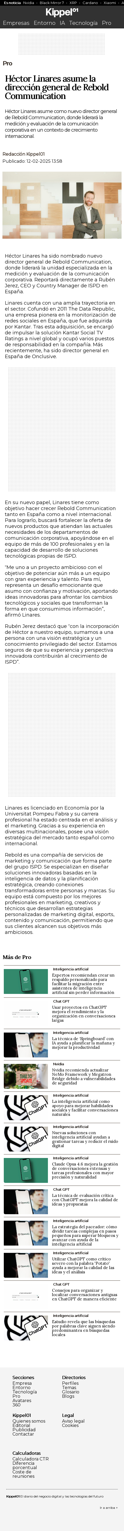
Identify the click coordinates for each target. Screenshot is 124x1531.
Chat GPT (61, 1001)
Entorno (45, 23)
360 (16, 1405)
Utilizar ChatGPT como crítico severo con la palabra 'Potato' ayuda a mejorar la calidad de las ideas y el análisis (83, 1265)
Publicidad (24, 1430)
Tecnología (83, 23)
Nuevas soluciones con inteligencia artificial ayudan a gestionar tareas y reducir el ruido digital (85, 1139)
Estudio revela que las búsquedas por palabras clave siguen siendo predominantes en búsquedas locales (83, 1328)
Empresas (16, 23)
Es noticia (12, 3)
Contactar (23, 1434)
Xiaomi (110, 3)
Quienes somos (28, 1421)
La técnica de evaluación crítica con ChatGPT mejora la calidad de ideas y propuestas (85, 1200)
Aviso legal (73, 1421)
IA (62, 23)
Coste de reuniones (23, 1474)
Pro (106, 23)
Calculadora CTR (30, 1459)
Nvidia (28, 3)
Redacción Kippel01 (23, 154)
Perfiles (70, 1383)
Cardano (90, 3)
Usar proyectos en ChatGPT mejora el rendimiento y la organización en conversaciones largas (83, 1014)
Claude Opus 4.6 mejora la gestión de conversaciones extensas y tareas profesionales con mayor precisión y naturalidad (85, 1170)
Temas (69, 1388)
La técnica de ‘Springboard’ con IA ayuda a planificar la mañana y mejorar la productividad (83, 1043)
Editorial (21, 1425)
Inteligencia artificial (70, 969)
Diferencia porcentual (24, 1465)
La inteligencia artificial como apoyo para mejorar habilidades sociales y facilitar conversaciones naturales (85, 1108)
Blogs (68, 1396)
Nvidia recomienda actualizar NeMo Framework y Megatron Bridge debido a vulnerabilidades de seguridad (83, 1076)
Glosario (70, 1392)
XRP (73, 3)
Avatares (21, 1401)
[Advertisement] (62, 46)
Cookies (70, 1425)
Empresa (22, 1383)
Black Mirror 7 (52, 3)
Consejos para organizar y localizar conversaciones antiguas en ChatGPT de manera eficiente (84, 1295)
